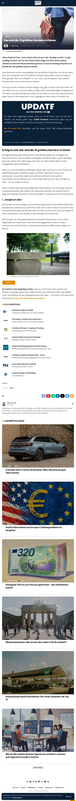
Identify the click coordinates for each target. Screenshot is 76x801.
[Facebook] (27, 781)
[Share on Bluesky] (67, 396)
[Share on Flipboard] (48, 396)
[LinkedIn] (73, 404)
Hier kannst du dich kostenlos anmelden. (28, 298)
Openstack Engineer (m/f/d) (22, 310)
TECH (16, 523)
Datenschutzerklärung (28, 142)
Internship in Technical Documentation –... (27, 319)
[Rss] (48, 781)
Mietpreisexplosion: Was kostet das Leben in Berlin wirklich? (36, 642)
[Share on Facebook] (44, 396)
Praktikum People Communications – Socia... (29, 355)
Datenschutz (17, 797)
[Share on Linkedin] (58, 396)
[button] (68, 796)
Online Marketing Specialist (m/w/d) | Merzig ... (30, 346)
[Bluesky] (45, 781)
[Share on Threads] (62, 396)
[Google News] (30, 781)
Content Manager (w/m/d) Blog (24, 373)
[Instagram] (33, 781)
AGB (46, 142)
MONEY (7, 36)
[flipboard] (39, 781)
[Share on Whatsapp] (53, 396)
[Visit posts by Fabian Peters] (6, 46)
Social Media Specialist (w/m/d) (24, 364)
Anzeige (9, 750)
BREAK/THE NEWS (12, 580)
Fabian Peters (15, 46)
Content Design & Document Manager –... (27, 337)
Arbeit (12, 388)
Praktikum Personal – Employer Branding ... (28, 328)
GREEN (9, 465)
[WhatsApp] (42, 781)
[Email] (72, 396)
